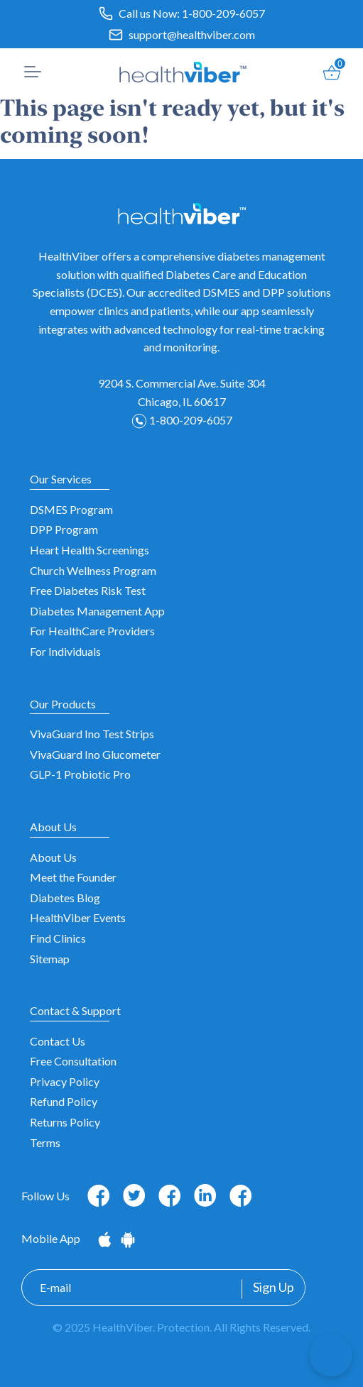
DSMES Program (71, 509)
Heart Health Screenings (89, 550)
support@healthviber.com (192, 34)
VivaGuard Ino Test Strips (92, 733)
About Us (53, 857)
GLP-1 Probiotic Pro (80, 774)
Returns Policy (65, 1122)
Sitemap (50, 958)
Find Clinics (58, 938)
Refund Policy (63, 1101)
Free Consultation (73, 1061)
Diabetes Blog (65, 897)
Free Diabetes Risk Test (88, 590)
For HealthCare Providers (92, 630)
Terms (45, 1142)
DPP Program (64, 529)
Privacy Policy (64, 1081)
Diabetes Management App (97, 611)
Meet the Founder (73, 877)
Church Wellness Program (93, 570)
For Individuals (65, 651)
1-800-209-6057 (223, 13)
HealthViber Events (78, 917)
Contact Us (57, 1041)
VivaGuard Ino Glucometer (95, 754)
